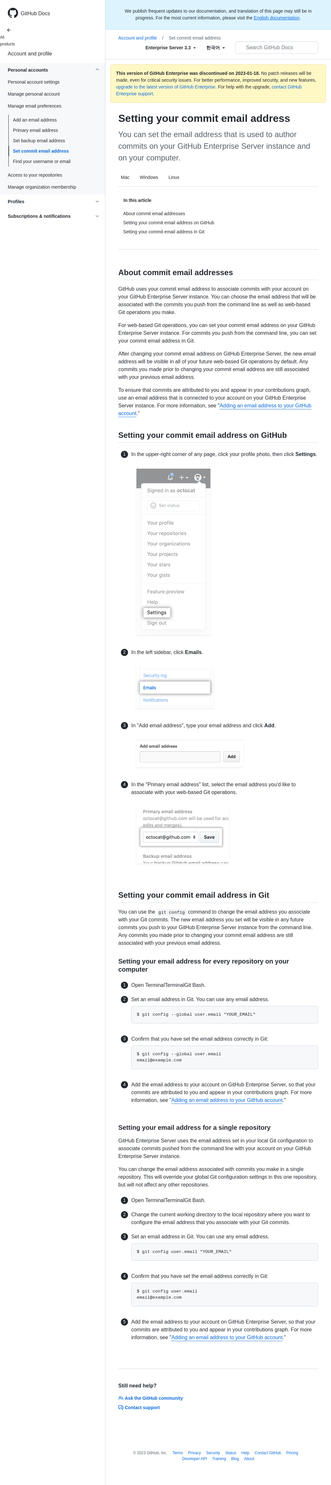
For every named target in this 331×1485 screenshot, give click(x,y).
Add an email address (35, 120)
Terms (177, 1453)
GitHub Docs (35, 13)
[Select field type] (170, 47)
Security (213, 1453)
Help (245, 1453)
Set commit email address (41, 151)
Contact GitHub (267, 1453)
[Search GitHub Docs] (276, 47)
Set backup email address (39, 140)
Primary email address (35, 130)
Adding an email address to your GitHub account (227, 1100)
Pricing (292, 1453)
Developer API (194, 1458)
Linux (173, 177)
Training (219, 1458)
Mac (125, 177)
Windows (149, 177)
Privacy (194, 1453)
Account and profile (30, 53)
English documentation (277, 17)
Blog (235, 1458)
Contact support (139, 1407)
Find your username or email (41, 161)
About (249, 1458)
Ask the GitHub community (150, 1398)
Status (230, 1453)
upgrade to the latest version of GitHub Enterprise (165, 86)
